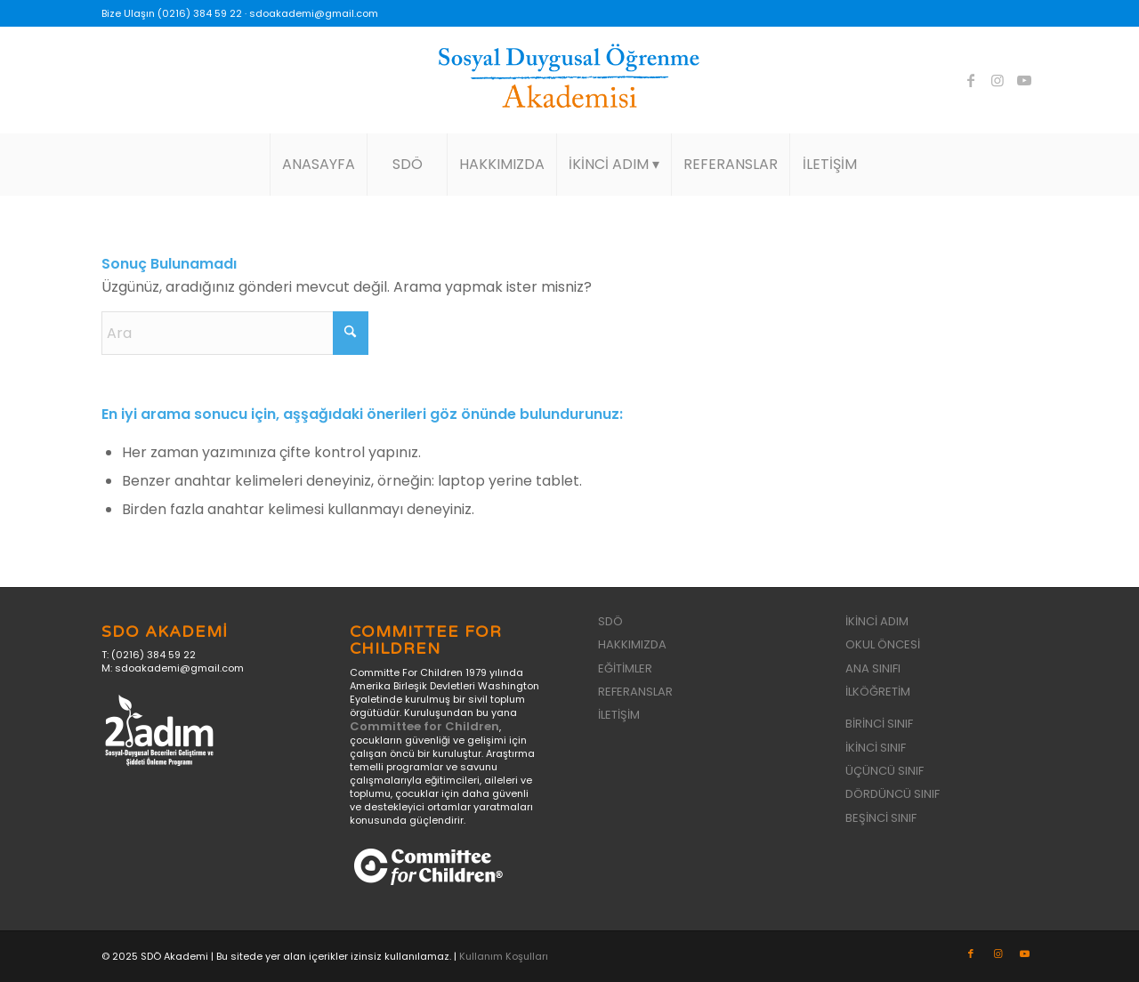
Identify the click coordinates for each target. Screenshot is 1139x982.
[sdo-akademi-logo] (569, 80)
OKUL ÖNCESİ (882, 644)
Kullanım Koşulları (503, 956)
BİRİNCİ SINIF (879, 723)
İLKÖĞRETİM (877, 691)
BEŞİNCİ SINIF (881, 817)
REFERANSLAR (635, 691)
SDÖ (610, 621)
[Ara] (234, 333)
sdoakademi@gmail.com (313, 13)
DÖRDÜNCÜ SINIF (892, 793)
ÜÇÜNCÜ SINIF (884, 770)
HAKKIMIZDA (632, 644)
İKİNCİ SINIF (875, 747)
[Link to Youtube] (1024, 80)
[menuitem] (318, 164)
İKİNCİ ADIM (877, 621)
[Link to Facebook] (970, 80)
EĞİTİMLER (625, 668)
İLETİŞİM (619, 714)
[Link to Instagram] (997, 80)
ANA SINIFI (873, 668)
